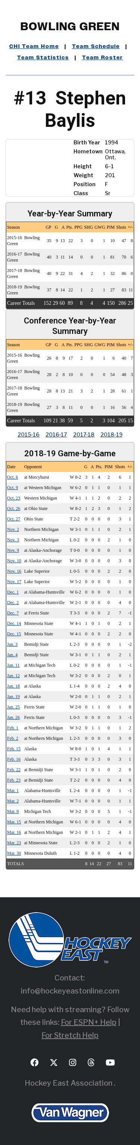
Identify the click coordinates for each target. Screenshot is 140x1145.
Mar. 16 (14, 832)
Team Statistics (43, 57)
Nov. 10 (14, 560)
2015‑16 (29, 434)
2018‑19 (111, 434)
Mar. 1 (13, 790)
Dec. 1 (13, 592)
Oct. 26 (13, 508)
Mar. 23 (14, 842)
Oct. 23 (13, 498)
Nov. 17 (14, 581)
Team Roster (102, 57)
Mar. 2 (13, 801)
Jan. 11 (13, 665)
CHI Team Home (34, 46)
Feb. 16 (14, 759)
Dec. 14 (14, 623)
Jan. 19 (13, 696)
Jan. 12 (13, 675)
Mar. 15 (14, 822)
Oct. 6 (12, 477)
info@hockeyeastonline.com (70, 990)
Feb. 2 (12, 738)
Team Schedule (96, 46)
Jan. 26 (13, 717)
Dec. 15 (14, 633)
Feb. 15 (14, 748)
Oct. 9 (12, 487)
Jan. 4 (12, 654)
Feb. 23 (14, 780)
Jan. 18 (13, 686)
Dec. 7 (13, 613)
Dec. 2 (13, 602)
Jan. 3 (12, 644)
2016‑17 (56, 434)
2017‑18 (84, 434)
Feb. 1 (12, 728)
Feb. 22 (14, 769)
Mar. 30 (14, 853)
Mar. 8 (13, 811)
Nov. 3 (13, 539)
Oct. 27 (13, 519)
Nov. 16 (14, 571)
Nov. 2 (13, 529)
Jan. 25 (13, 707)
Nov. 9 (13, 550)
